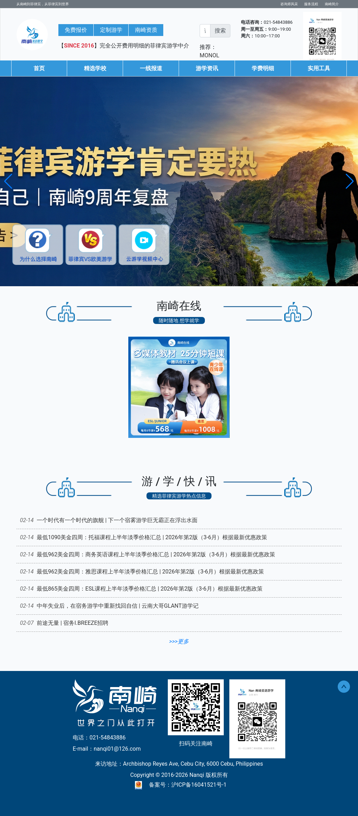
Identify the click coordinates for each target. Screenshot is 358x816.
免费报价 (76, 30)
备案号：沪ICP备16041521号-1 (188, 784)
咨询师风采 (289, 4)
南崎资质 (146, 30)
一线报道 (151, 68)
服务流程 (311, 4)
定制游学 (111, 30)
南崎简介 (332, 4)
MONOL (209, 55)
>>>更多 (179, 641)
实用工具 (319, 68)
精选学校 (95, 68)
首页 (39, 68)
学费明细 (263, 68)
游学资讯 (207, 68)
